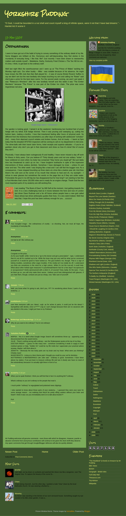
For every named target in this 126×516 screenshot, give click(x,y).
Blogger (87, 511)
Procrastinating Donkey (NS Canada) (102, 255)
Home (45, 451)
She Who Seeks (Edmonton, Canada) (103, 267)
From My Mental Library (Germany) (102, 211)
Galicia (95, 385)
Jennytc (14, 285)
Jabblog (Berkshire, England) (100, 232)
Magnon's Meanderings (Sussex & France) (104, 235)
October (97, 366)
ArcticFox (14, 373)
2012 (94, 340)
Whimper (96, 411)
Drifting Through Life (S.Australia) (101, 202)
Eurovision (97, 404)
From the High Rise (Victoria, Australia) (103, 214)
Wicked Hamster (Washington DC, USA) (104, 282)
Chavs (17, 482)
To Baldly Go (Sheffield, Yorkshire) (101, 276)
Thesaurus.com (94, 478)
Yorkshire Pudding (36, 13)
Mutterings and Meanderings (22, 319)
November (98, 362)
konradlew (70, 511)
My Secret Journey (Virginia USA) (101, 238)
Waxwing (18, 493)
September (98, 369)
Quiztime (102, 111)
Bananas (102, 170)
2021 (94, 311)
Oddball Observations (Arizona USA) (102, 252)
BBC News (93, 466)
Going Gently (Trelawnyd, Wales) (101, 217)
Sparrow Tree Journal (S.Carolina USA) (103, 270)
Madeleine (97, 401)
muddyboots (16, 301)
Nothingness (97, 398)
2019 (94, 317)
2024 (94, 301)
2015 (94, 330)
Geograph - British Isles (97, 472)
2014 (94, 334)
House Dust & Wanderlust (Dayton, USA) (104, 226)
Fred (95, 414)
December (98, 359)
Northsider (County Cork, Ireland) (101, 249)
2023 (94, 304)
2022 (94, 307)
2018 (94, 321)
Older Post (78, 451)
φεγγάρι (18, 470)
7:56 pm (21, 285)
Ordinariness (98, 391)
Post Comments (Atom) (24, 457)
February (97, 425)
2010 (94, 347)
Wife (100, 140)
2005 (94, 435)
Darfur (95, 395)
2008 (94, 353)
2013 (94, 337)
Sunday (101, 125)
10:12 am (24, 237)
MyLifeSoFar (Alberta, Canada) (100, 241)
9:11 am (32, 333)
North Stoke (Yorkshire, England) (101, 247)
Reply (13, 229)
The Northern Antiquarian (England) (102, 273)
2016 (94, 327)
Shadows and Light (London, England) (103, 264)
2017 (94, 324)
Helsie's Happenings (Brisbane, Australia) (104, 220)
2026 (94, 294)
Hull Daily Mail (94, 475)
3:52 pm (24, 250)
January (97, 428)
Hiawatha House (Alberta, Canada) (102, 223)
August (96, 372)
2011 (94, 343)
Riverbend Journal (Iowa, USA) (100, 261)
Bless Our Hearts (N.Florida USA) (101, 199)
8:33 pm (25, 301)
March (96, 421)
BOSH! (91, 469)
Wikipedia (92, 483)
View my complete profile (98, 60)
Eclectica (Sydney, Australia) (99, 208)
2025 (94, 298)
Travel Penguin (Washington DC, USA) (103, 279)
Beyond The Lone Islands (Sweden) (102, 196)
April (95, 418)
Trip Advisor (93, 480)
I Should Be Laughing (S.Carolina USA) (103, 229)
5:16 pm (22, 373)
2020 (94, 314)
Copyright (96, 408)
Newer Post (11, 451)
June (96, 379)
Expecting (102, 96)
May (95, 382)
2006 (94, 432)
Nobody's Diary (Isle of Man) (99, 244)
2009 (94, 350)
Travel (95, 388)
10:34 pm (37, 319)
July (95, 375)
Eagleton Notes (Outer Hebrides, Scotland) (105, 205)
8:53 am (20, 220)
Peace (101, 155)
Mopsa (13, 220)
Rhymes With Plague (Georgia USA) (102, 258)
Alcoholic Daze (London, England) (101, 193)
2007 (94, 356)
